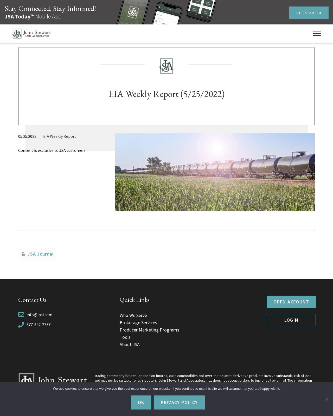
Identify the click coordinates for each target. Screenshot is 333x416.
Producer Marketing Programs (149, 330)
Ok (141, 402)
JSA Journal (41, 254)
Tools (125, 337)
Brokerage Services (138, 323)
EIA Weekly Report (59, 136)
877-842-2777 (38, 324)
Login (291, 320)
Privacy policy (179, 402)
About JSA (130, 344)
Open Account (291, 302)
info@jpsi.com (39, 314)
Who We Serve (133, 315)
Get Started (309, 12)
